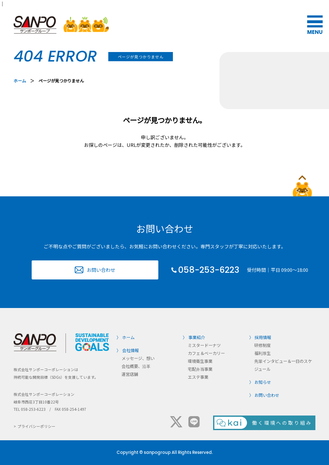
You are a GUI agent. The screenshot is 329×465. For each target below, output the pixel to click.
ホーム (20, 81)
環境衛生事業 (200, 361)
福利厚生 (262, 353)
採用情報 (263, 337)
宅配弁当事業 (200, 369)
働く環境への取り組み (282, 422)
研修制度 (262, 345)
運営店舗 (130, 374)
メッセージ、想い (138, 358)
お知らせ (263, 382)
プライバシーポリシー (36, 426)
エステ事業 (198, 377)
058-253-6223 (208, 270)
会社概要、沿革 (136, 366)
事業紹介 (196, 337)
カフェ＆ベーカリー (206, 353)
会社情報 (130, 350)
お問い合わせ (101, 269)
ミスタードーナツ (204, 345)
